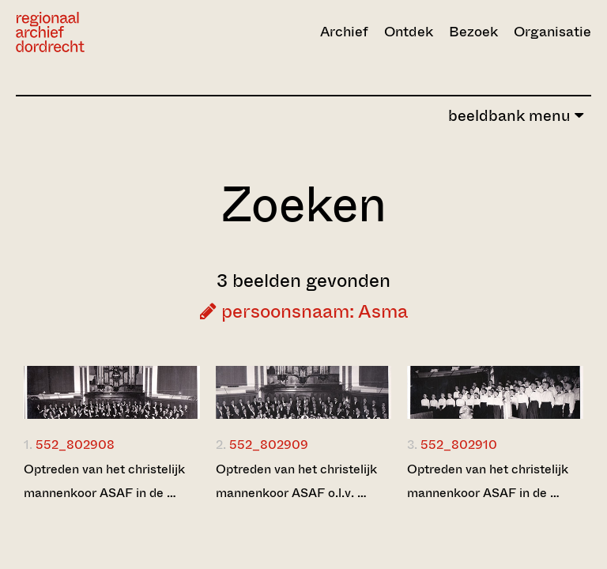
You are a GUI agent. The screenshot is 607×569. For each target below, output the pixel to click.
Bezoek (473, 31)
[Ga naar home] (102, 32)
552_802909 (268, 444)
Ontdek (408, 31)
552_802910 (458, 444)
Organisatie (552, 31)
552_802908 (75, 444)
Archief (344, 31)
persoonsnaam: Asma (304, 311)
